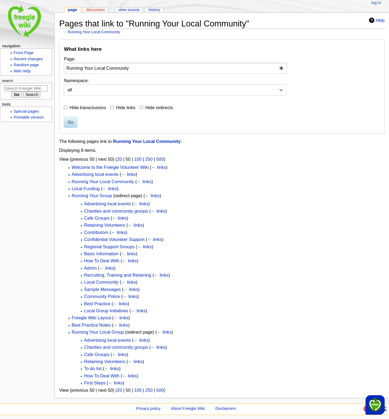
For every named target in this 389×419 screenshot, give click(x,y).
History (154, 10)
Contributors (96, 232)
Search (7, 81)
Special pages (26, 111)
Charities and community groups (116, 211)
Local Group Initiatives (106, 310)
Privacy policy (148, 408)
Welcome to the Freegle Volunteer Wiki (110, 167)
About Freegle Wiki (188, 408)
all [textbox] (70, 89)
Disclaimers (225, 408)
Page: (69, 58)
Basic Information (101, 253)
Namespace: (76, 80)
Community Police (102, 296)
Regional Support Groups (109, 246)
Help (376, 20)
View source (129, 10)
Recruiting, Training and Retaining (117, 275)
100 (138, 159)
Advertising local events (95, 174)
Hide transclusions (88, 107)
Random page (26, 65)
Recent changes (28, 59)
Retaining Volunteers (104, 225)
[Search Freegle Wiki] (26, 88)
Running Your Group (92, 195)
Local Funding (86, 188)
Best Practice (97, 303)
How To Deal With (101, 260)
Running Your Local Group (98, 332)
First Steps (94, 382)
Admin (90, 268)
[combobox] (175, 68)
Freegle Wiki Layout (91, 317)
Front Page (24, 53)
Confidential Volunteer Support (114, 239)
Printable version (29, 117)
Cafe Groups (96, 218)
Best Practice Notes (91, 325)
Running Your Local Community (94, 32)
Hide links (126, 107)
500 (160, 159)
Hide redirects (159, 107)
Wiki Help (22, 71)
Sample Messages (102, 289)
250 (149, 159)
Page (72, 10)
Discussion (95, 10)
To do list (93, 368)
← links (158, 167)
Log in (376, 3)
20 (119, 159)
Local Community (101, 282)
